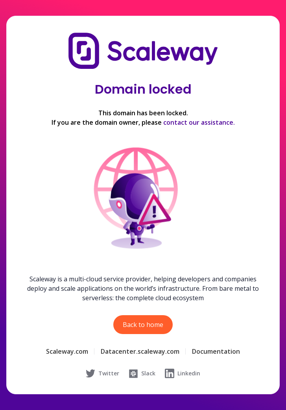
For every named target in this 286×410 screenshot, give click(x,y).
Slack (142, 373)
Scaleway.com (67, 351)
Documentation (216, 351)
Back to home (143, 324)
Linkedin (182, 373)
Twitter (102, 373)
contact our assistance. (199, 122)
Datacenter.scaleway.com (140, 351)
